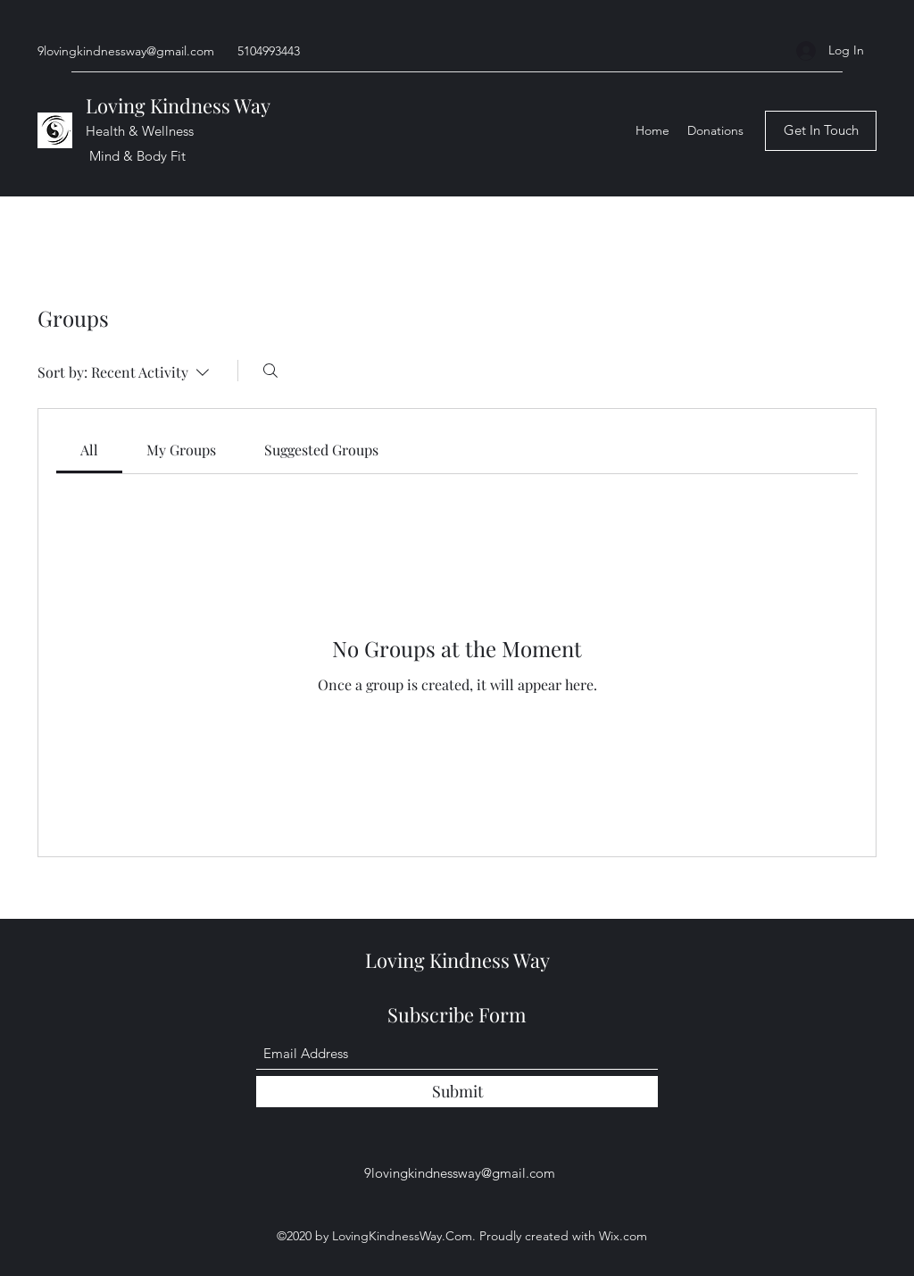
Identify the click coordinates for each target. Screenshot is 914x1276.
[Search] (270, 370)
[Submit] (457, 1091)
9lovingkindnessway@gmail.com (125, 51)
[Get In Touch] (821, 131)
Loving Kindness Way (180, 105)
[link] (89, 449)
